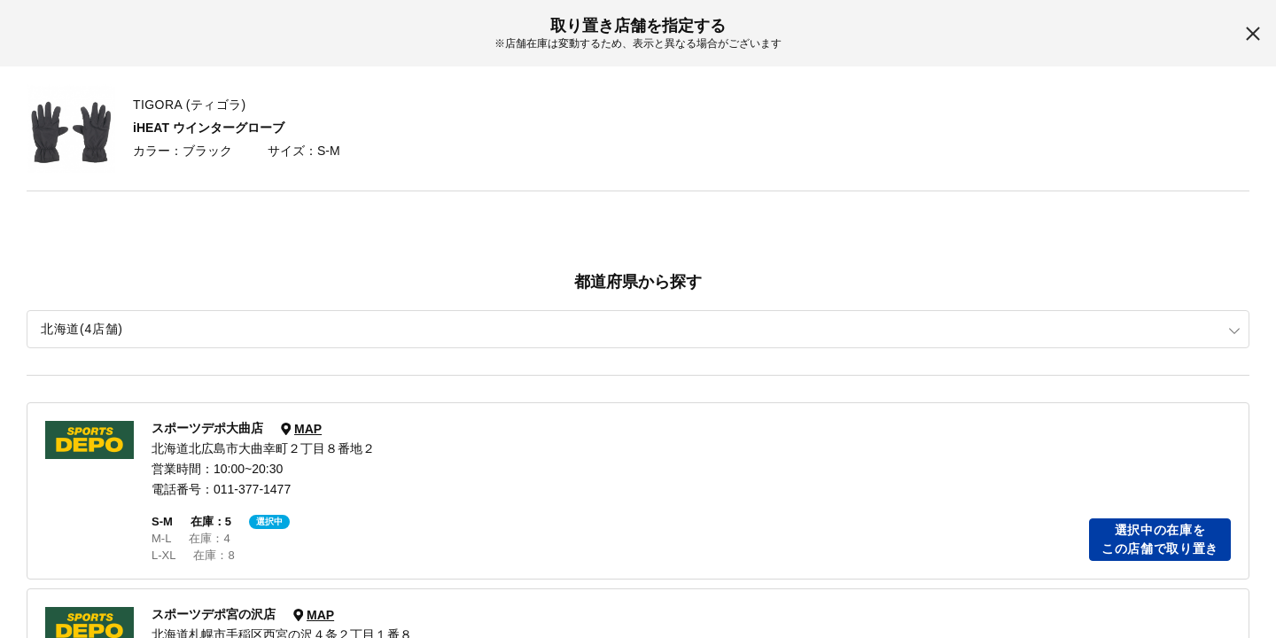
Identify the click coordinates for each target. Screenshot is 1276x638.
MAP (308, 429)
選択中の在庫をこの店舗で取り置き (1159, 539)
